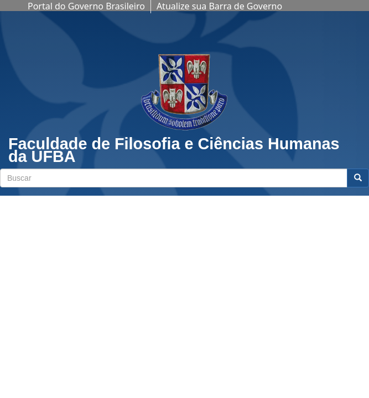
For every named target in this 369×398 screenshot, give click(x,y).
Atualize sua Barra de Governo (219, 6)
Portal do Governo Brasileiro (86, 6)
